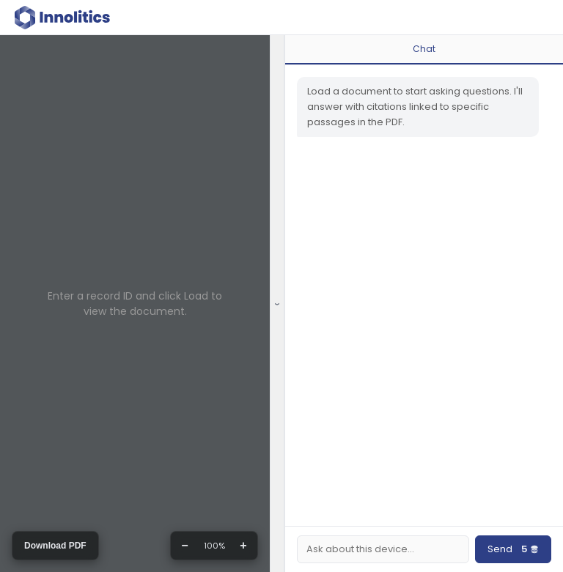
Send (513, 549)
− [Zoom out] (184, 545)
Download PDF (55, 546)
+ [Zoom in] (243, 545)
